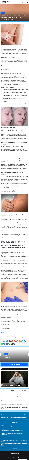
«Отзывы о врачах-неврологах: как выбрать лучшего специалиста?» (13, 393)
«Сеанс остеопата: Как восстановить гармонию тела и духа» (11, 404)
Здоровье (6, 353)
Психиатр (7, 357)
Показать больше (14, 422)
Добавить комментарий (14, 364)
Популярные (13, 390)
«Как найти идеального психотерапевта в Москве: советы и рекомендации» (14, 407)
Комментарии (23, 390)
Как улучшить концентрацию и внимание (10, 385)
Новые (4, 390)
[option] (14, 354)
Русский (20, 459)
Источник (2, 332)
